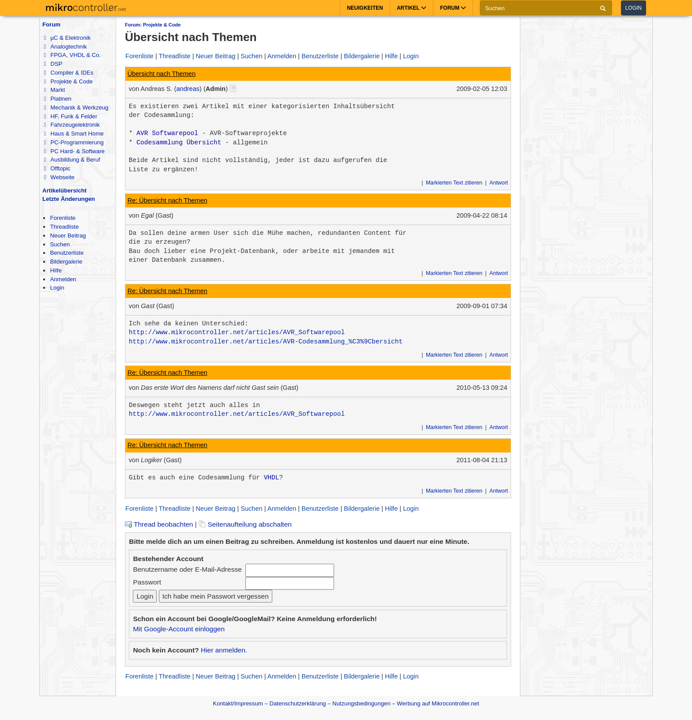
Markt (54, 90)
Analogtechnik (65, 46)
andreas (187, 88)
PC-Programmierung (73, 142)
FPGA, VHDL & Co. (72, 55)
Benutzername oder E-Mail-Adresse (187, 569)
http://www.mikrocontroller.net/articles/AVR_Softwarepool (237, 332)
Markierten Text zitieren (453, 183)
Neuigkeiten (365, 8)
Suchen (60, 244)
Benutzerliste (66, 252)
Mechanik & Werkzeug (76, 107)
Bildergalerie (66, 261)
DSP (53, 63)
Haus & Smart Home (73, 133)
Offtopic (57, 168)
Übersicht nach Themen (162, 73)
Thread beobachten (159, 524)
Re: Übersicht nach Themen (167, 200)
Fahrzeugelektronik (72, 124)
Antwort (498, 183)
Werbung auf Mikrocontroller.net (438, 703)
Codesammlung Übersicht (178, 142)
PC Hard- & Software (74, 151)
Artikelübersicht (64, 190)
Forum (51, 24)
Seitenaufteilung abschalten (245, 524)
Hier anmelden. (224, 650)
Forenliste (62, 218)
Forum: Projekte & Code (153, 24)
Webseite (59, 177)
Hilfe (55, 270)
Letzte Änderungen (68, 199)
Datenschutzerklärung (297, 703)
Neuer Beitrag (68, 235)
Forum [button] (453, 8)
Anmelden (63, 279)
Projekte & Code (68, 81)
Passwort (147, 582)
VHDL (271, 477)
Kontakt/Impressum (238, 703)
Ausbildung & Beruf (72, 159)
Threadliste (64, 226)
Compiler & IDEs (68, 72)
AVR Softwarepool (167, 133)
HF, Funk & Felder (70, 116)
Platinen (57, 98)
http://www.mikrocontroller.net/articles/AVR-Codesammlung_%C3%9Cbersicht (265, 341)
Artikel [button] (411, 8)
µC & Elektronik (67, 37)
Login (633, 8)
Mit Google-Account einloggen (179, 629)
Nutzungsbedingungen (361, 703)
